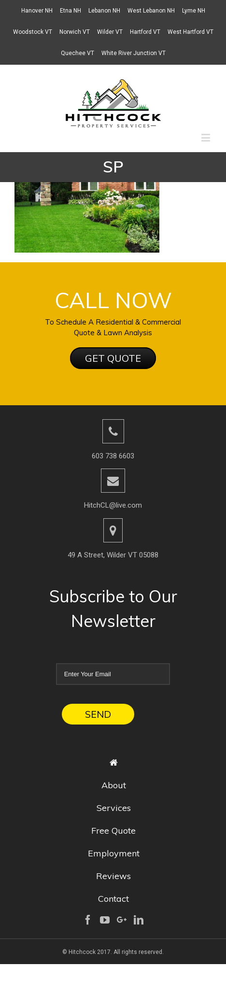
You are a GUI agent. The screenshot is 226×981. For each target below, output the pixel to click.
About (113, 785)
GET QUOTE (113, 358)
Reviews (113, 875)
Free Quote (113, 830)
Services (114, 807)
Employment (114, 853)
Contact (113, 898)
